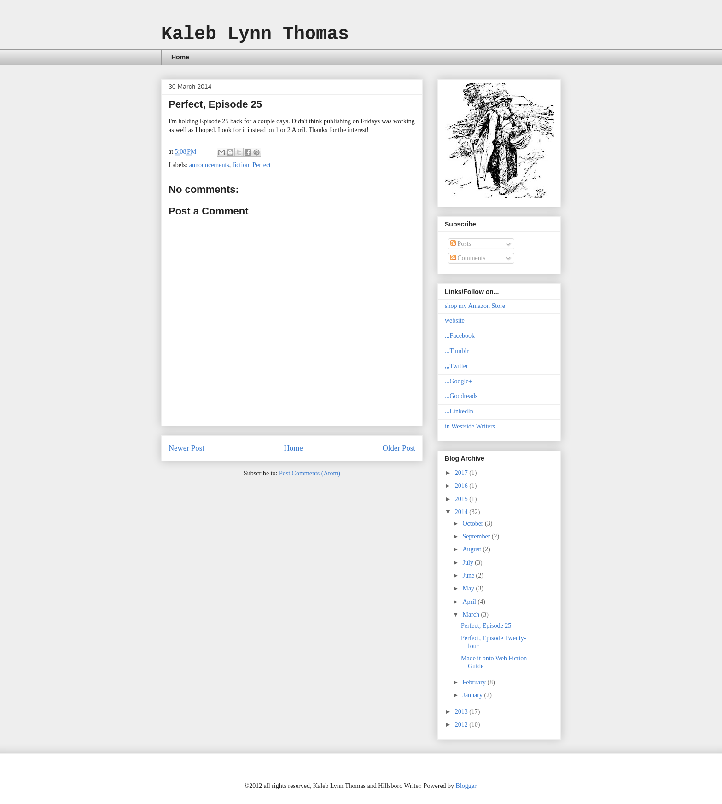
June (469, 575)
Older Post (399, 448)
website (455, 320)
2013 (462, 711)
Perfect (261, 165)
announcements (209, 165)
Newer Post (186, 448)
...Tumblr (457, 350)
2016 (462, 485)
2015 (462, 499)
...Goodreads (461, 396)
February (474, 682)
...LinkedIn (459, 411)
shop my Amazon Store (475, 305)
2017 (462, 472)
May (469, 588)
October (473, 523)
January (473, 695)
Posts (460, 243)
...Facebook (460, 335)
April (469, 601)
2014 (462, 512)
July (468, 562)
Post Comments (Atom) (309, 473)
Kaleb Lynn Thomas (255, 34)
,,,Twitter (456, 366)
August (472, 549)
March (471, 614)
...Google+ (458, 381)
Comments (467, 258)
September (476, 536)
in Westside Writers (470, 426)
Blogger (466, 785)
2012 (462, 724)
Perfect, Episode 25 (486, 625)
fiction (241, 165)
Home (180, 57)
